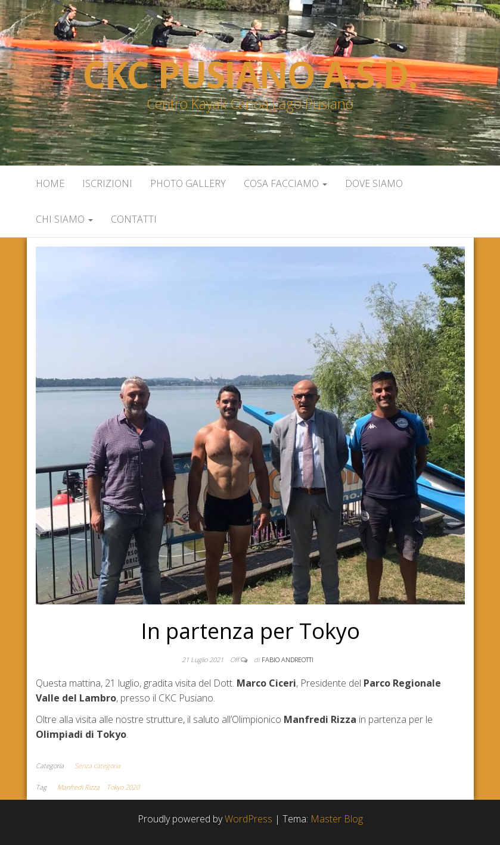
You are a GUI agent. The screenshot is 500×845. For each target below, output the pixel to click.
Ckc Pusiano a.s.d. (250, 74)
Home (50, 183)
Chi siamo (64, 219)
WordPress (248, 818)
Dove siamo (374, 183)
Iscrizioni (107, 183)
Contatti (134, 219)
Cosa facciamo (285, 183)
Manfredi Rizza (78, 786)
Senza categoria (97, 765)
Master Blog (336, 818)
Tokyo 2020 (123, 786)
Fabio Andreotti (287, 659)
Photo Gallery (188, 183)
